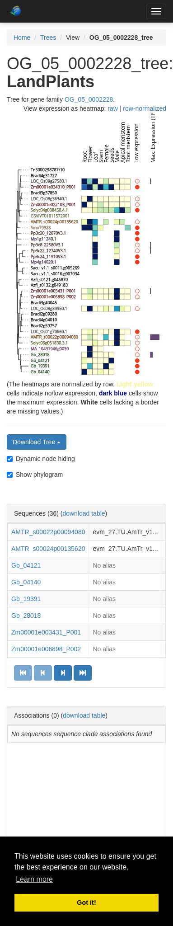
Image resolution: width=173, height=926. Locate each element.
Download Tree (37, 442)
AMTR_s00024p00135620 (48, 548)
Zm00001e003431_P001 (46, 632)
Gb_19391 (26, 598)
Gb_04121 (26, 565)
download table (83, 513)
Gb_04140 (26, 582)
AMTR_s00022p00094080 (48, 532)
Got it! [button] (86, 902)
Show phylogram (35, 474)
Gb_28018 (26, 615)
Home (22, 37)
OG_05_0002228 (89, 99)
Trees (48, 37)
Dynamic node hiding (41, 458)
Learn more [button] (34, 879)
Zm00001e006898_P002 (46, 649)
